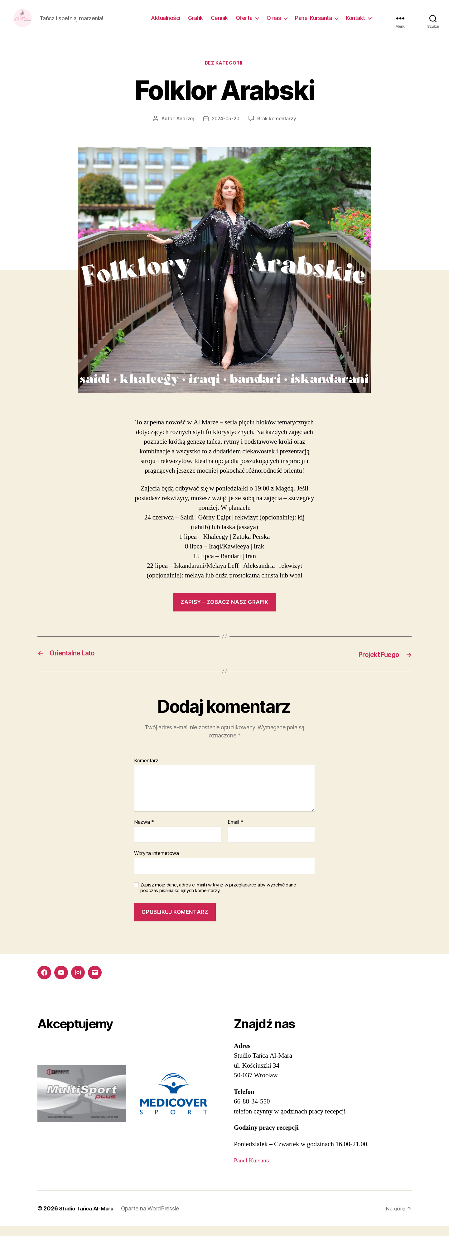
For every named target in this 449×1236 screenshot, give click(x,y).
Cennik (219, 22)
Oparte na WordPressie (154, 1218)
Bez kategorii (224, 73)
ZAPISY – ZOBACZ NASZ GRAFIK (224, 612)
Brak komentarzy (277, 129)
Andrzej (184, 129)
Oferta (244, 22)
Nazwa (144, 832)
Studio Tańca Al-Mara (88, 1218)
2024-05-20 (225, 129)
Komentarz (146, 771)
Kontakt (355, 22)
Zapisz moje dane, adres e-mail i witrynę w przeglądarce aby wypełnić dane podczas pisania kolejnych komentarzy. (218, 897)
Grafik (195, 22)
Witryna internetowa (156, 863)
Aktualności (165, 22)
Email (235, 832)
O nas (274, 22)
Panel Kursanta (313, 22)
